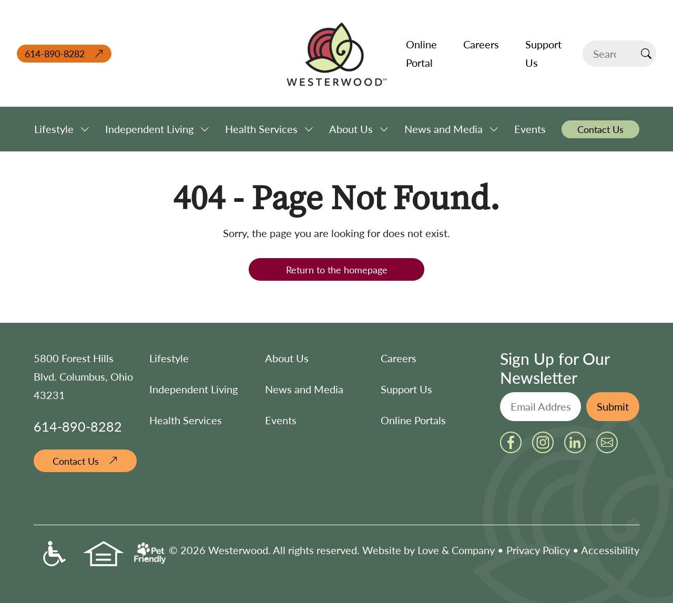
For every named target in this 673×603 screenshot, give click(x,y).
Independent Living (193, 389)
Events (281, 420)
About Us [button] (351, 128)
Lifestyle (169, 358)
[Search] (610, 53)
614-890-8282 (55, 53)
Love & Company (456, 550)
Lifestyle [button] (54, 128)
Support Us (406, 389)
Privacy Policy (538, 550)
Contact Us (76, 460)
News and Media (304, 389)
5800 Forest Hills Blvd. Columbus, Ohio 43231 (83, 376)
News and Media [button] (443, 128)
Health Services (185, 420)
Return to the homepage (337, 269)
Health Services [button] (261, 128)
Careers (398, 358)
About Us (287, 358)
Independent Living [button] (149, 128)
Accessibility (610, 550)
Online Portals (413, 420)
